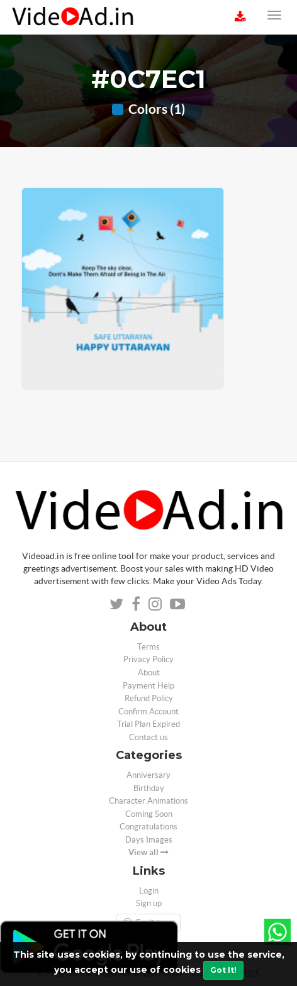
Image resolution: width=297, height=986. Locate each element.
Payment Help (148, 685)
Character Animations (148, 801)
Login (149, 890)
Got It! (223, 970)
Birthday (148, 788)
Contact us (148, 737)
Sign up (149, 903)
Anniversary (148, 775)
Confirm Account (148, 711)
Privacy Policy (148, 659)
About (149, 672)
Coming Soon (148, 814)
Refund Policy (149, 698)
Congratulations (148, 826)
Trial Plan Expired (148, 724)
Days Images (148, 840)
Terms (148, 646)
